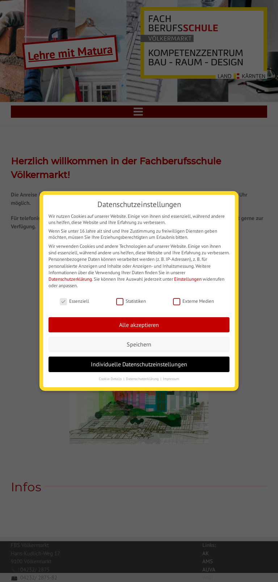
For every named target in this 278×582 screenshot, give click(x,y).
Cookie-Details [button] (111, 377)
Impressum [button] (171, 377)
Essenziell (74, 300)
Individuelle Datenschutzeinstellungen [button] (139, 363)
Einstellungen (188, 278)
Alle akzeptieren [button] (139, 323)
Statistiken (131, 300)
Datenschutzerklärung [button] (143, 377)
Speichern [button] (139, 343)
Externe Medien (193, 300)
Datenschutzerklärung (70, 278)
